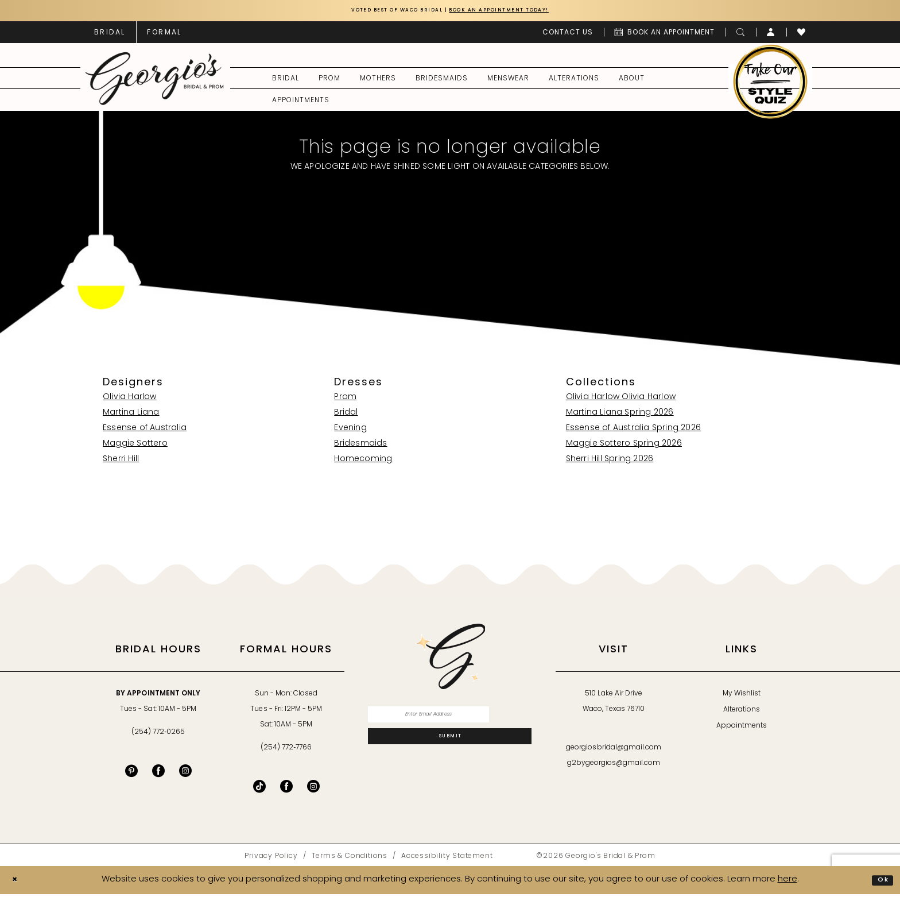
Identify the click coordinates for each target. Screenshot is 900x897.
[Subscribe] (450, 749)
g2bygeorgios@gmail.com (614, 766)
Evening (350, 431)
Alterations (741, 712)
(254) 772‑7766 (286, 750)
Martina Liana (131, 415)
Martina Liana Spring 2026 (620, 415)
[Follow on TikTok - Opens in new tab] (259, 789)
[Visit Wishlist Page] (801, 34)
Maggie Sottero (135, 446)
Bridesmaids (360, 446)
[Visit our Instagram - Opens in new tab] (185, 773)
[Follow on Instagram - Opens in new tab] (313, 789)
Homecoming (363, 462)
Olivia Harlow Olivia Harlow (621, 400)
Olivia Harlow (130, 400)
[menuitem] (109, 34)
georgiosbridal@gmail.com (613, 750)
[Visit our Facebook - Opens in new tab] (158, 773)
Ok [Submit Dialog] (880, 882)
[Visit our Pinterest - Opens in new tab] (131, 773)
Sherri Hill (121, 462)
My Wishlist (742, 696)
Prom (345, 400)
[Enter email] (450, 719)
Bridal (346, 415)
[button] (771, 34)
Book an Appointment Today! (517, 12)
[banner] (155, 81)
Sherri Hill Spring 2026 (610, 462)
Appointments (741, 728)
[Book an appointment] (665, 34)
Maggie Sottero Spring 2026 (624, 446)
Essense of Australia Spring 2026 (633, 431)
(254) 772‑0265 (158, 735)
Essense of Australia (145, 431)
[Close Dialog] (18, 883)
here (787, 882)
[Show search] (741, 34)
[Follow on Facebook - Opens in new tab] (286, 789)
